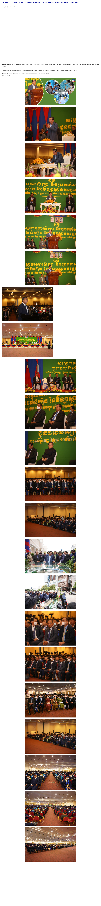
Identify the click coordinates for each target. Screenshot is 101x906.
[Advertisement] (27, 866)
